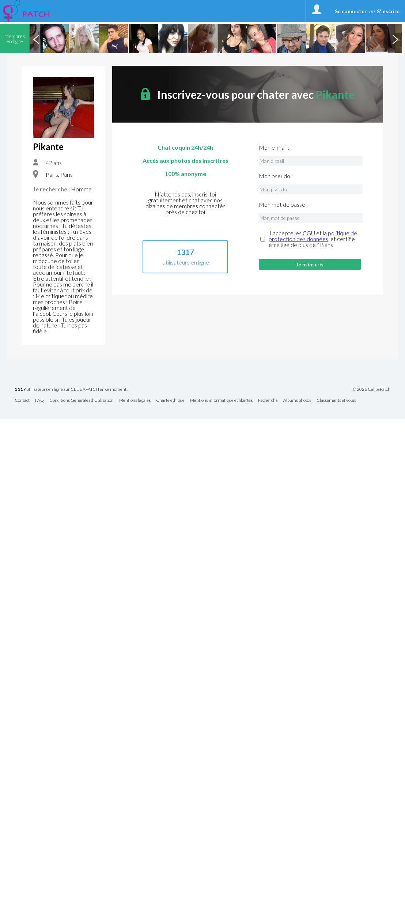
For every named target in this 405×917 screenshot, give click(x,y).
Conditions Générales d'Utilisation (81, 400)
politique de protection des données (313, 235)
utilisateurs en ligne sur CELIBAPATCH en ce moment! (71, 389)
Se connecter (351, 11)
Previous (36, 38)
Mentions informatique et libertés (221, 400)
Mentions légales (135, 400)
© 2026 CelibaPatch (371, 389)
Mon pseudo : (276, 176)
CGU (309, 232)
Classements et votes (336, 400)
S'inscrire (388, 11)
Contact (22, 400)
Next (395, 38)
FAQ (39, 400)
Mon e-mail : (274, 147)
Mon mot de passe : (283, 204)
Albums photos (297, 400)
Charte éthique (170, 400)
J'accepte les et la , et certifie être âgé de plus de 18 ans (313, 239)
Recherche (268, 400)
